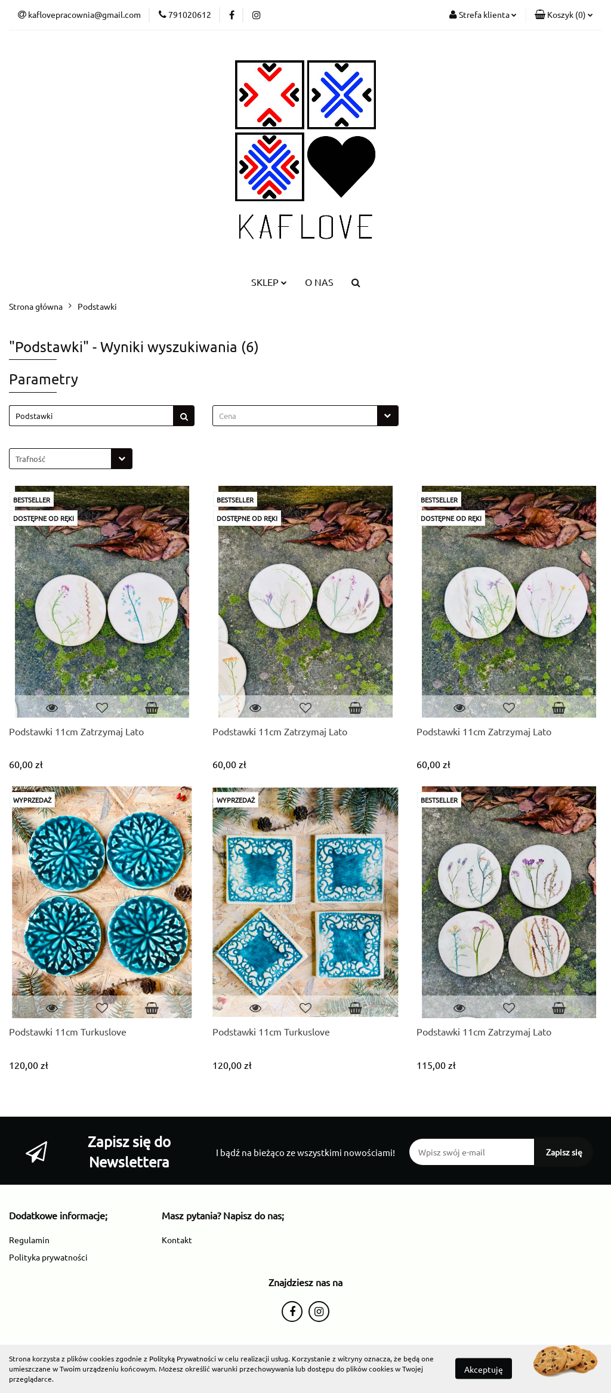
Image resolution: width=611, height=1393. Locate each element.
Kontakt (177, 1239)
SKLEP (269, 282)
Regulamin (29, 1239)
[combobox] (305, 415)
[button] (564, 15)
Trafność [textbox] (30, 459)
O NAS (319, 282)
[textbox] (295, 415)
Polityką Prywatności (182, 1358)
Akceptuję (483, 1369)
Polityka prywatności (48, 1257)
